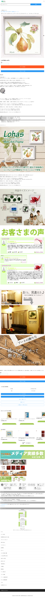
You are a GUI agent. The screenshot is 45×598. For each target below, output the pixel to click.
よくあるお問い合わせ (4, 504)
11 (26, 58)
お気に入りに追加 (22, 71)
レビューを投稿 (22, 396)
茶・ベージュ (17, 11)
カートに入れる (22, 66)
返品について (22, 402)
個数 (1, 62)
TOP (1, 11)
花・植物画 (12, 11)
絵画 (9, 11)
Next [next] (44, 35)
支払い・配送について (22, 399)
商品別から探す (5, 11)
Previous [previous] (1, 35)
